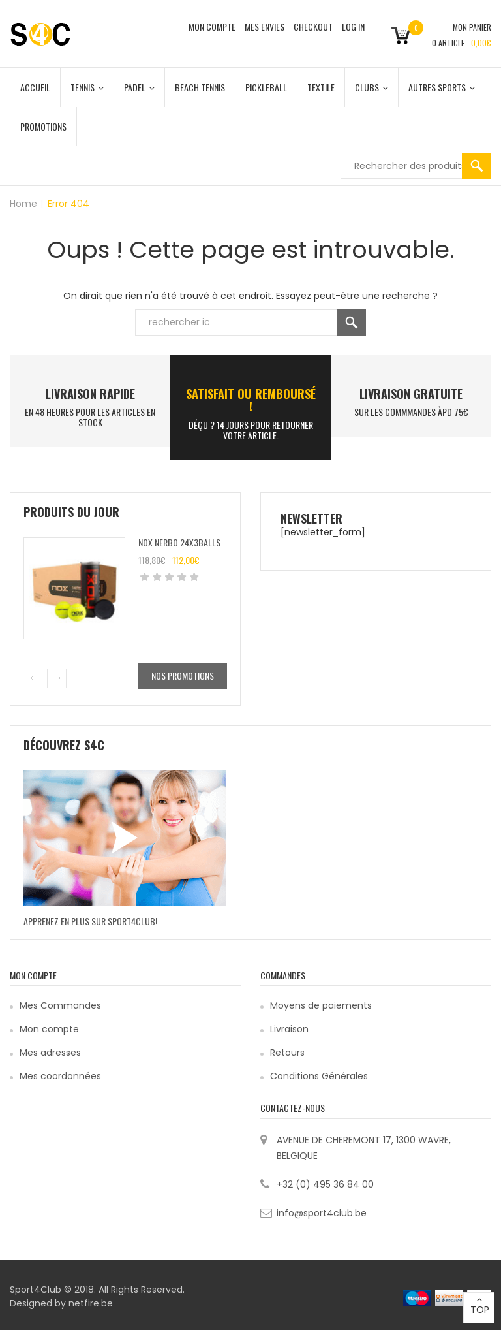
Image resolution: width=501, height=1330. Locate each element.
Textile (321, 87)
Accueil (35, 87)
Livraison (289, 1029)
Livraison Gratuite (411, 393)
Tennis (87, 87)
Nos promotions (182, 675)
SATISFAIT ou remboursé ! (251, 400)
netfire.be (90, 1303)
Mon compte (49, 1029)
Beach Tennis (200, 87)
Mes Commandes (60, 1005)
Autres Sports (441, 87)
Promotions (43, 126)
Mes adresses (50, 1052)
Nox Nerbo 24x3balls (179, 542)
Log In (353, 26)
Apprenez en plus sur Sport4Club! (90, 921)
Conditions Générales (319, 1076)
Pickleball (266, 87)
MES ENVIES (264, 26)
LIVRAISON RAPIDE (90, 393)
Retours (287, 1052)
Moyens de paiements (321, 1005)
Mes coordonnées (60, 1076)
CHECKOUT (313, 26)
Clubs (371, 87)
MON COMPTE (212, 26)
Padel (139, 87)
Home (23, 203)
